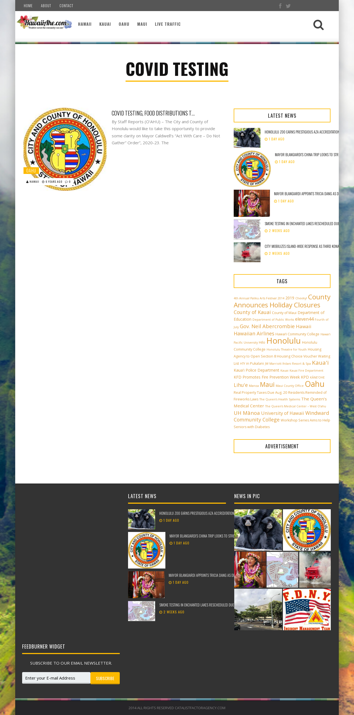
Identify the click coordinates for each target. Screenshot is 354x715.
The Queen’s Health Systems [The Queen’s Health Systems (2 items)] (279, 399)
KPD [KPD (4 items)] (305, 377)
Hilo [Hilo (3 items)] (262, 342)
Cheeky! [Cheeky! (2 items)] (301, 298)
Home (28, 5)
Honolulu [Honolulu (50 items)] (283, 340)
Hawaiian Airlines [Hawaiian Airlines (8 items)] (254, 333)
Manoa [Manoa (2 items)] (254, 386)
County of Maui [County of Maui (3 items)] (284, 312)
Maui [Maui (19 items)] (267, 384)
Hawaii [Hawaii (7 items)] (303, 326)
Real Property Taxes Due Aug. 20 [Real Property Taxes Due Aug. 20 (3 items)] (260, 392)
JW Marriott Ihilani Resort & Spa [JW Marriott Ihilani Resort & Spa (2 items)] (288, 364)
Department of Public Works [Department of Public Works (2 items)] (273, 320)
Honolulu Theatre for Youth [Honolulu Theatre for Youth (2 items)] (287, 349)
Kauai (105, 24)
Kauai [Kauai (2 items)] (284, 370)
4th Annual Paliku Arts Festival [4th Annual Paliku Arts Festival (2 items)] (255, 298)
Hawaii (85, 24)
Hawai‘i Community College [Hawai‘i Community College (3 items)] (297, 334)
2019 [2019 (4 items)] (289, 297)
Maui (142, 24)
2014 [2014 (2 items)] (281, 298)
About (46, 5)
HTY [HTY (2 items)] (242, 364)
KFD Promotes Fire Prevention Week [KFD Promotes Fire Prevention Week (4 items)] (267, 377)
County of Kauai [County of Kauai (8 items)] (252, 312)
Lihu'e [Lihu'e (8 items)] (241, 385)
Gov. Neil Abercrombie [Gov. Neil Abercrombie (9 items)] (267, 326)
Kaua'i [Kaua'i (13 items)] (320, 362)
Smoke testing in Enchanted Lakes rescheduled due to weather (205, 604)
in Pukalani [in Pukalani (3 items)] (255, 363)
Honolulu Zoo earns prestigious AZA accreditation (302, 131)
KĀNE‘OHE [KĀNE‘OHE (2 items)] (317, 377)
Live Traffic (168, 24)
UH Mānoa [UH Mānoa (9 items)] (247, 412)
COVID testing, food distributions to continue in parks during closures (153, 113)
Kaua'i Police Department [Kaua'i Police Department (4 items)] (256, 370)
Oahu (124, 24)
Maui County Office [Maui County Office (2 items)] (290, 386)
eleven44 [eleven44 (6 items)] (304, 319)
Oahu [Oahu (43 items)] (314, 384)
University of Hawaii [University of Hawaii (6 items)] (282, 413)
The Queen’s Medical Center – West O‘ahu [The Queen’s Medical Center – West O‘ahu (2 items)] (295, 406)
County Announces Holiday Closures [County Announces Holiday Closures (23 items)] (282, 300)
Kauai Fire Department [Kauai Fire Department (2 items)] (306, 370)
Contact (66, 5)
